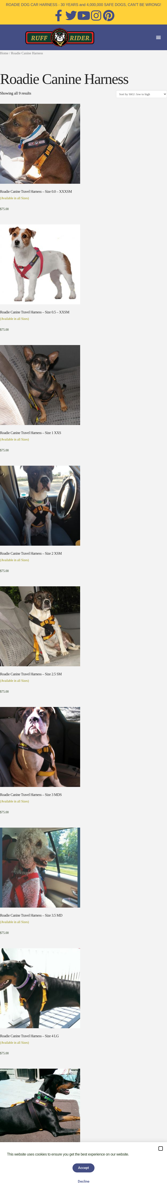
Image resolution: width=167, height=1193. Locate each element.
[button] (158, 37)
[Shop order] (141, 94)
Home (4, 53)
